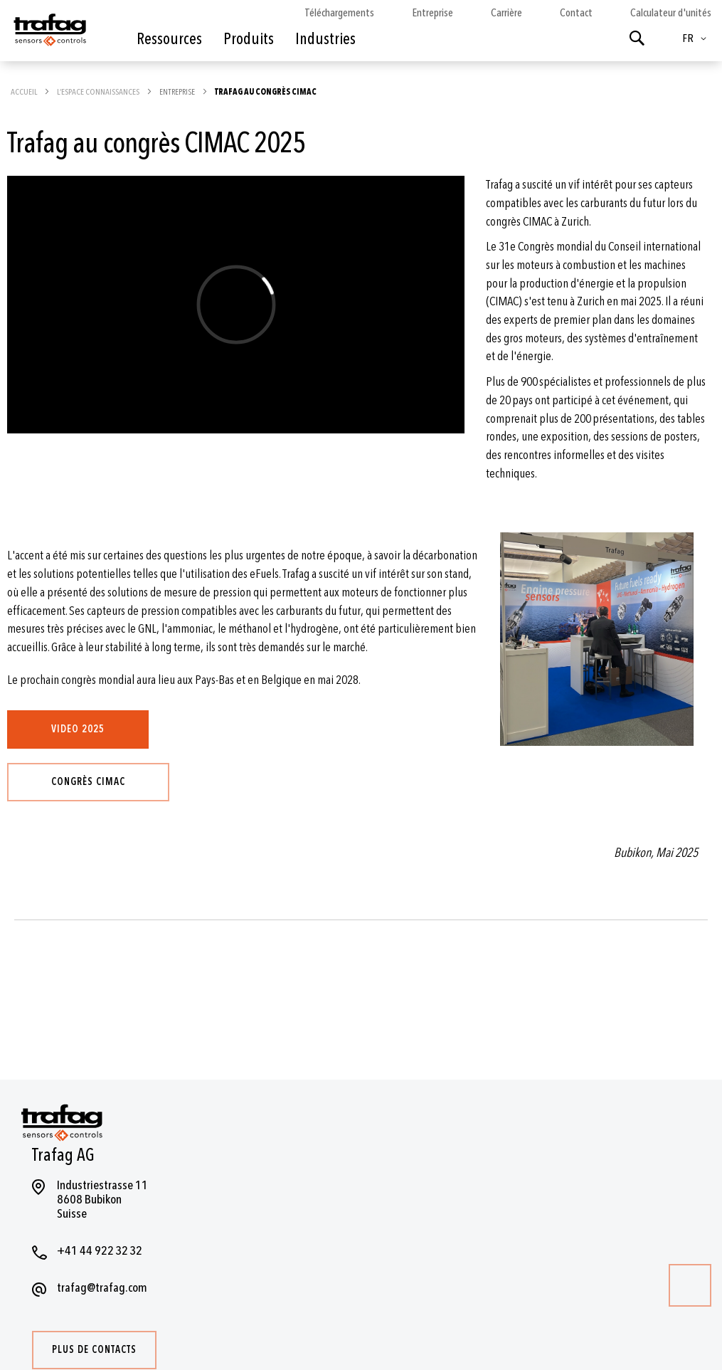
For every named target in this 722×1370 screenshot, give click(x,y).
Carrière (506, 13)
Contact (576, 13)
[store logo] (49, 34)
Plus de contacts (94, 1349)
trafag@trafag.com (102, 1288)
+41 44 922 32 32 (99, 1251)
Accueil (24, 92)
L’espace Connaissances (99, 92)
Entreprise (432, 13)
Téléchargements (339, 13)
